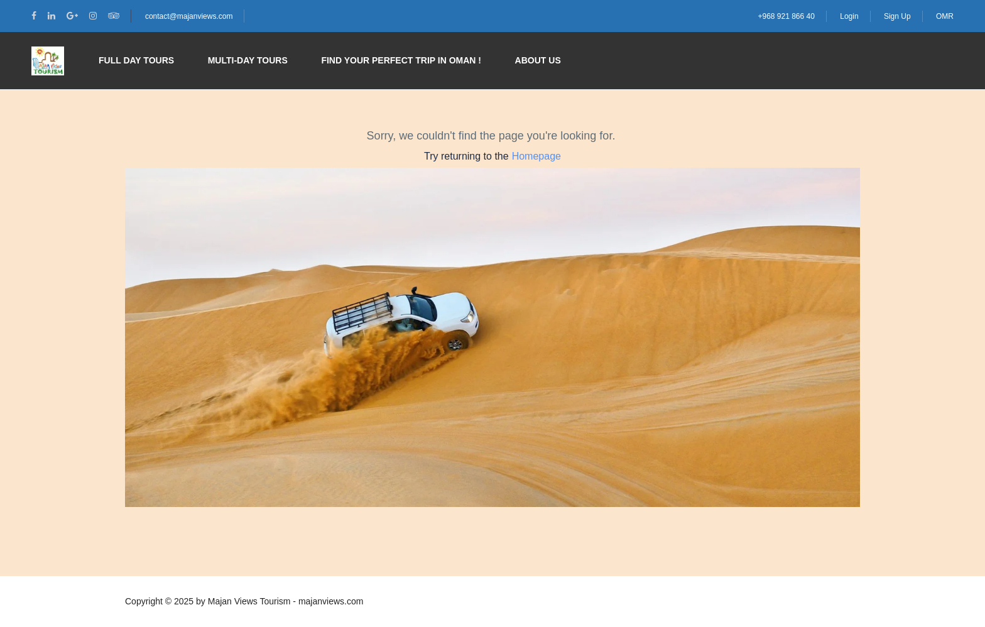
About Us (538, 60)
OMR (945, 16)
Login (849, 16)
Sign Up (897, 16)
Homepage (536, 156)
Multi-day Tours (248, 60)
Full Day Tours (136, 60)
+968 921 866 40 (786, 16)
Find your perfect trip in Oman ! (401, 60)
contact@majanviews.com (189, 16)
